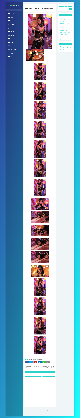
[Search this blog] (64, 9)
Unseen (66, 39)
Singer (66, 30)
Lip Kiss (61, 37)
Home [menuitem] (10, 10)
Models (67, 26)
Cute (63, 26)
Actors (61, 32)
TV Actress (61, 28)
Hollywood (65, 32)
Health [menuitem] (11, 53)
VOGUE (70, 39)
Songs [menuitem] (11, 24)
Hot (64, 17)
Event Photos (62, 21)
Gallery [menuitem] (11, 31)
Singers (68, 37)
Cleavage (61, 19)
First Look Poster (62, 36)
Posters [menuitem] (11, 21)
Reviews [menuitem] (11, 28)
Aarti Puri (30, 359)
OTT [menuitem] (10, 56)
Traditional (61, 25)
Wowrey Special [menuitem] (13, 38)
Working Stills (67, 28)
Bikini (65, 25)
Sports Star (61, 34)
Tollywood (61, 39)
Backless (66, 34)
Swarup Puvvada (52, 410)
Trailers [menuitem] (11, 17)
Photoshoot (68, 17)
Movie (64, 37)
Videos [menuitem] (11, 35)
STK (26, 10)
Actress (34, 359)
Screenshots (62, 30)
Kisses (69, 32)
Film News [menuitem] (11, 13)
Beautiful (69, 25)
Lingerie (67, 36)
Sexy (60, 26)
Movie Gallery (66, 19)
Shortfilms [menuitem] (12, 46)
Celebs (68, 23)
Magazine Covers (63, 23)
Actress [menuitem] (11, 42)
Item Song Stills (39, 359)
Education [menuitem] (12, 49)
